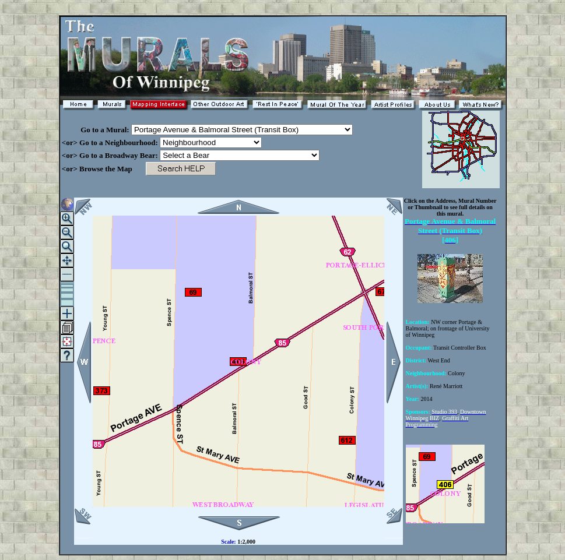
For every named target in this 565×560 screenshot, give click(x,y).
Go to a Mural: (95, 129)
